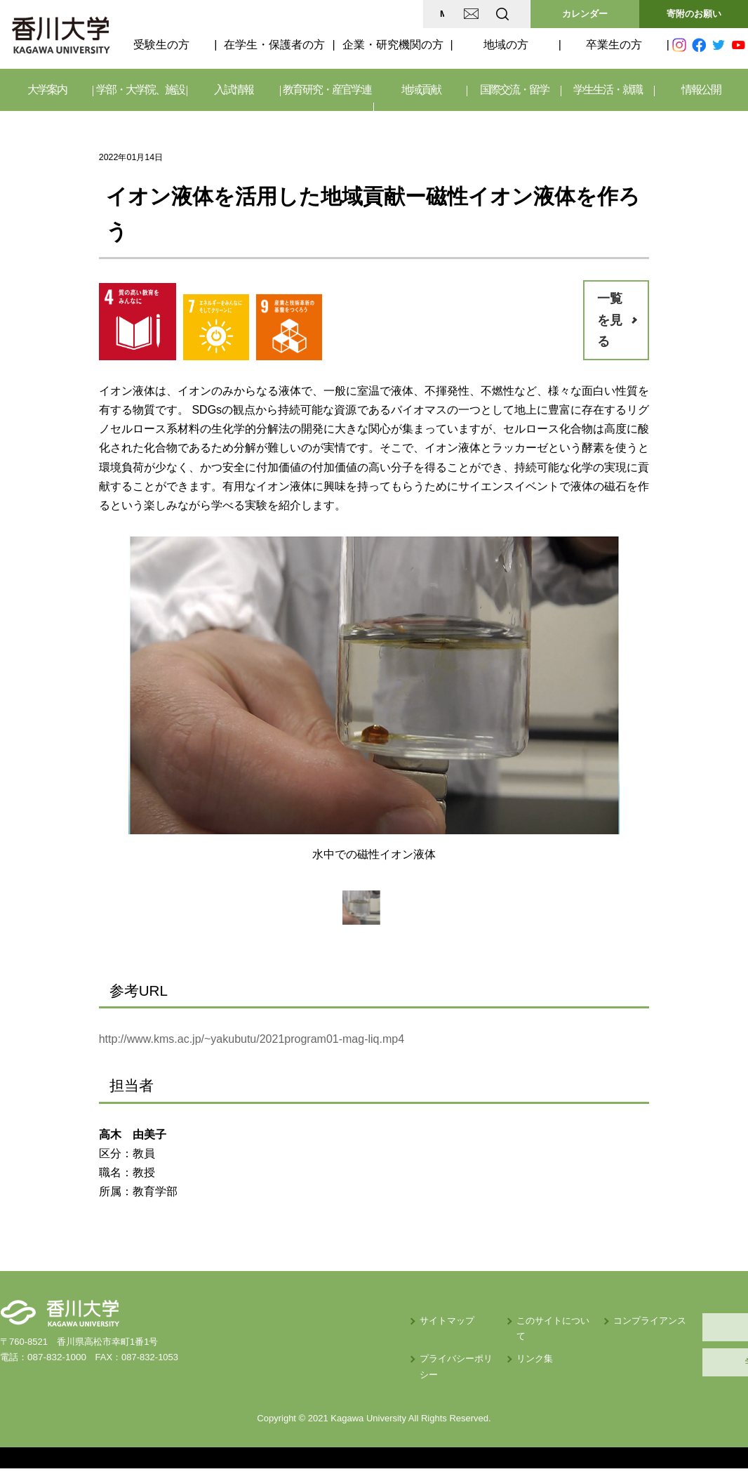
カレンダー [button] (585, 13)
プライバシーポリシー (327, 1343)
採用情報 (681, 1327)
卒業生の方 (614, 45)
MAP (336, 13)
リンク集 (413, 1343)
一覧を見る (609, 319)
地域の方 (505, 45)
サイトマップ (308, 1320)
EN (447, 13)
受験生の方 (161, 45)
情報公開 (701, 90)
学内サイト (681, 1362)
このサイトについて (436, 1320)
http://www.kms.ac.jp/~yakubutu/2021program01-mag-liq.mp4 (251, 1039)
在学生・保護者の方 (274, 45)
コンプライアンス (545, 1320)
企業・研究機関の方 (392, 45)
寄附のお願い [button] (694, 13)
